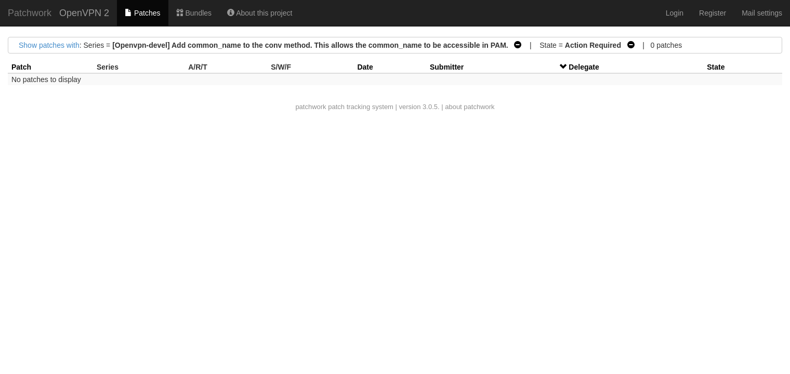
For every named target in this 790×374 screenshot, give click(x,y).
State (716, 67)
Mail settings (762, 13)
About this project (259, 13)
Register (712, 13)
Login (674, 13)
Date (365, 67)
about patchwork (469, 107)
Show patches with (49, 45)
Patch (21, 67)
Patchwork (29, 13)
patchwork (310, 107)
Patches (142, 13)
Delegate (584, 67)
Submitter (447, 67)
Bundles (194, 13)
